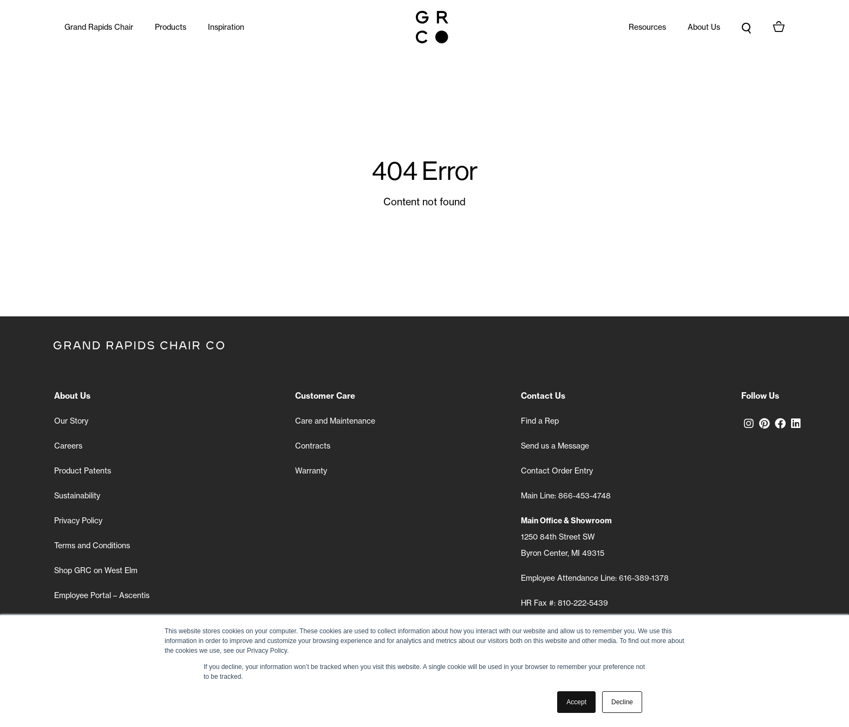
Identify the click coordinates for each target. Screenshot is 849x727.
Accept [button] (576, 702)
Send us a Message (555, 446)
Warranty (311, 471)
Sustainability (77, 496)
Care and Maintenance (335, 421)
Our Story (71, 421)
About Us (704, 27)
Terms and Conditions (92, 545)
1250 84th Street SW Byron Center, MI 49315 (566, 537)
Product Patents (82, 471)
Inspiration (226, 27)
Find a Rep (540, 421)
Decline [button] (622, 702)
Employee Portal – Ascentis (101, 595)
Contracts (312, 446)
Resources (647, 27)
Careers (68, 446)
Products (170, 27)
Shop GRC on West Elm (96, 570)
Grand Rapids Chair (98, 27)
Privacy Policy (78, 520)
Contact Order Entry (557, 471)
